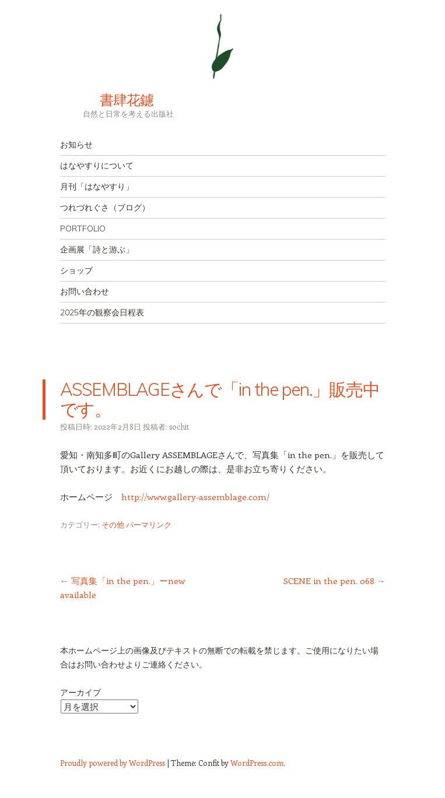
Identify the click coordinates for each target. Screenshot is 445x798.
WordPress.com (256, 763)
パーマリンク (148, 524)
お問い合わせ (84, 291)
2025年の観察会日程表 (102, 312)
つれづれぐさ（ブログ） (105, 207)
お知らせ (76, 144)
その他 (112, 524)
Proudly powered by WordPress (112, 763)
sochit (179, 426)
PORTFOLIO (83, 228)
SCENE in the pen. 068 (334, 580)
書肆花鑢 (106, 99)
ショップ (76, 270)
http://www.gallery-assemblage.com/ (195, 496)
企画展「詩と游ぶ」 (97, 249)
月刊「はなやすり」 (97, 186)
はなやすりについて (97, 165)
